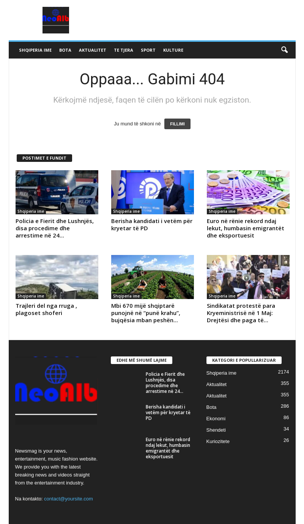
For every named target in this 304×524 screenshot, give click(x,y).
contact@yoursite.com (68, 499)
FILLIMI (177, 124)
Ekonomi (216, 418)
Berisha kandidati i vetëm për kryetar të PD (151, 224)
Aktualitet (92, 50)
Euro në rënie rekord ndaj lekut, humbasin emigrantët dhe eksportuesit (245, 228)
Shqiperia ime (35, 50)
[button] (284, 50)
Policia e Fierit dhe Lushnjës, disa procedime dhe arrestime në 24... (55, 228)
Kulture (173, 50)
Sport (148, 50)
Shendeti (216, 430)
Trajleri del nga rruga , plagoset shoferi (46, 309)
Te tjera (123, 50)
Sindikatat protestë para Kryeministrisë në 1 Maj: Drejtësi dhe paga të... (241, 313)
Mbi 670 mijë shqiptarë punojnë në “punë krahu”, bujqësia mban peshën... (145, 313)
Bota (65, 50)
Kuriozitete (218, 441)
